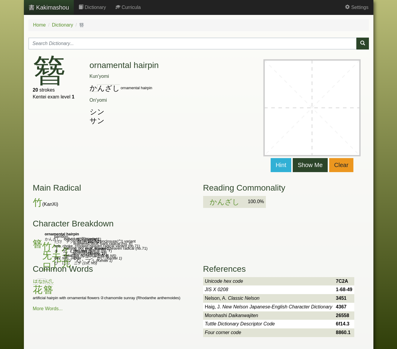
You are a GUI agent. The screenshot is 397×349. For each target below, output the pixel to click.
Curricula (128, 7)
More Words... (48, 308)
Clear (341, 165)
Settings (356, 7)
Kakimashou (49, 7)
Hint (281, 165)
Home (39, 24)
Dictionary (92, 7)
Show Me (310, 165)
